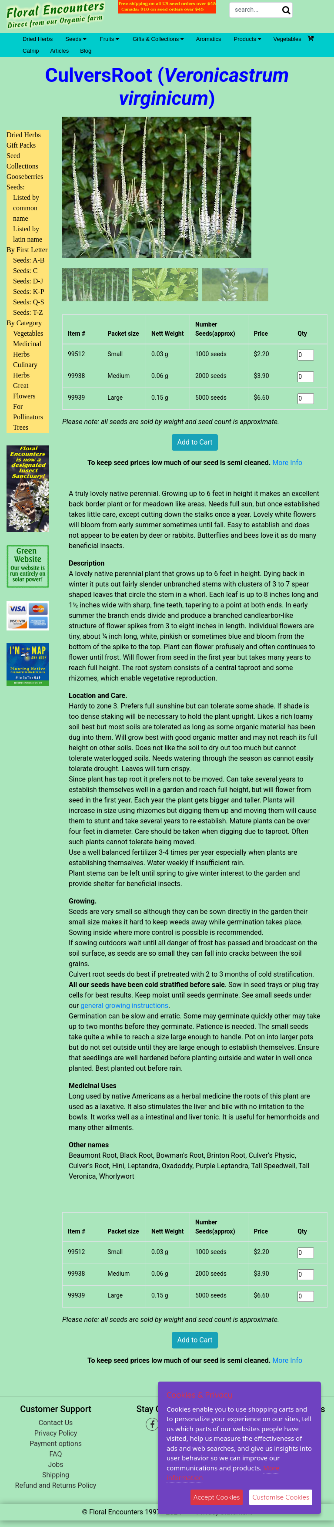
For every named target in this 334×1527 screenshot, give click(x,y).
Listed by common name (26, 208)
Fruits (109, 39)
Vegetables (287, 39)
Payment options (56, 1443)
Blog (85, 50)
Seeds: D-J (28, 281)
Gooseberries (25, 176)
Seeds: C (25, 270)
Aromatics (208, 39)
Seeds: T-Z (28, 312)
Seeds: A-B (28, 260)
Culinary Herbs (25, 370)
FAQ (56, 1454)
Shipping (55, 1475)
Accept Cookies (217, 1497)
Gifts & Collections (158, 39)
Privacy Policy (55, 1433)
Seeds (75, 39)
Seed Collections (22, 161)
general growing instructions (124, 1005)
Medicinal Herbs (27, 349)
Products (247, 39)
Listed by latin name (27, 234)
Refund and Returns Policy (56, 1485)
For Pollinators (28, 412)
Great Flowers (24, 391)
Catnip (31, 50)
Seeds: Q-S (28, 302)
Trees (20, 427)
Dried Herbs (38, 39)
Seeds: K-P (28, 291)
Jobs (55, 1464)
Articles (59, 50)
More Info (287, 462)
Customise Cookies (280, 1497)
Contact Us (56, 1423)
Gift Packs (21, 145)
